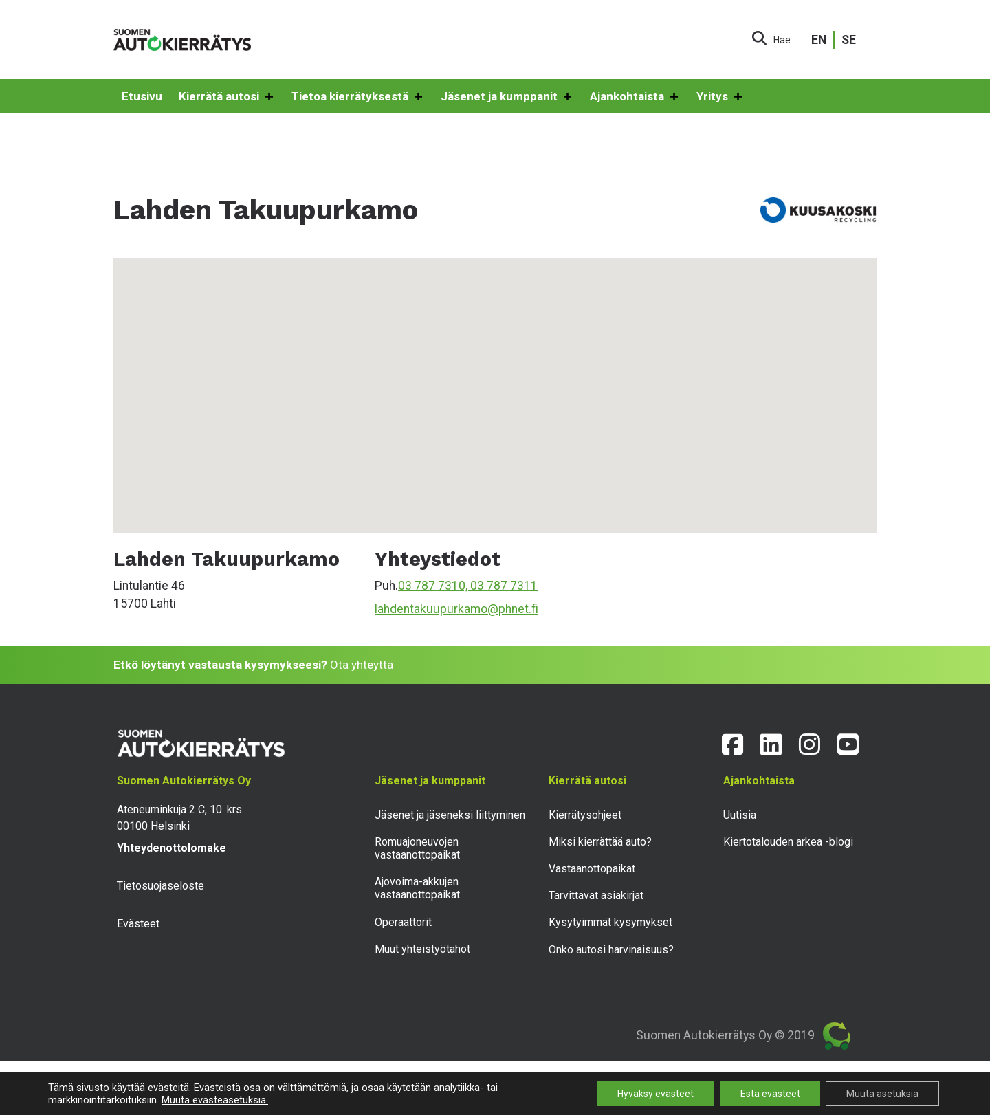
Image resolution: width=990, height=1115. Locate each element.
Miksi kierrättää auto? (600, 841)
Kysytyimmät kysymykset (610, 922)
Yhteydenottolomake (171, 847)
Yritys (720, 96)
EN (818, 40)
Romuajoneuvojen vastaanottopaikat (417, 848)
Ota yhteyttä (361, 665)
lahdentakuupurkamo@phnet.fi (456, 609)
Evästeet (138, 923)
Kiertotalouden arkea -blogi (788, 841)
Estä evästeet (770, 1093)
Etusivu (142, 96)
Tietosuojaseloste (160, 885)
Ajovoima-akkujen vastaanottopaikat (417, 888)
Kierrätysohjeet (585, 814)
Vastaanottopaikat (592, 868)
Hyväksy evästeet (655, 1093)
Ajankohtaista (635, 96)
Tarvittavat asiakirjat (596, 895)
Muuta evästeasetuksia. (215, 1100)
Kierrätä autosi (227, 96)
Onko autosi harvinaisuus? (611, 949)
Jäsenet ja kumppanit (507, 96)
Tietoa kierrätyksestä (358, 96)
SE (849, 40)
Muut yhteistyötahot (422, 949)
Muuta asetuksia (882, 1093)
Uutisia (739, 814)
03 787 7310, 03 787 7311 (468, 586)
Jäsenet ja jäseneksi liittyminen (450, 814)
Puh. (386, 586)
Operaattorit (403, 922)
